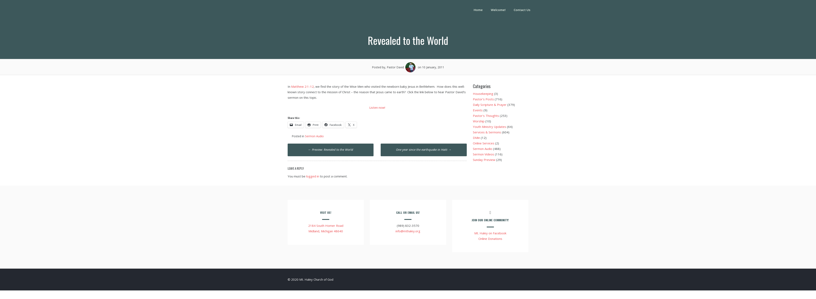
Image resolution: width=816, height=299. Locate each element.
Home (478, 10)
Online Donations (490, 239)
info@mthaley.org (408, 231)
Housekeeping (483, 94)
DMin (476, 138)
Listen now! (377, 107)
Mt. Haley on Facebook (490, 233)
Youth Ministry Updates (489, 127)
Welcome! (498, 10)
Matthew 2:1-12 (302, 86)
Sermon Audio (314, 136)
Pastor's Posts (483, 99)
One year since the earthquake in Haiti (423, 149)
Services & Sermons (487, 132)
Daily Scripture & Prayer (490, 105)
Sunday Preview (484, 160)
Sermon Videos (483, 154)
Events (478, 110)
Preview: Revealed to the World (330, 149)
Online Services (483, 143)
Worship (478, 121)
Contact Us (522, 10)
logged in (312, 176)
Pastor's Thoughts (486, 116)
